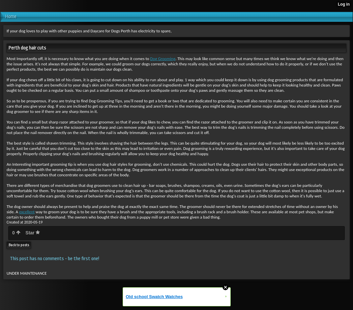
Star (32, 232)
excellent (27, 211)
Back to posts (19, 245)
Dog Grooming (162, 58)
